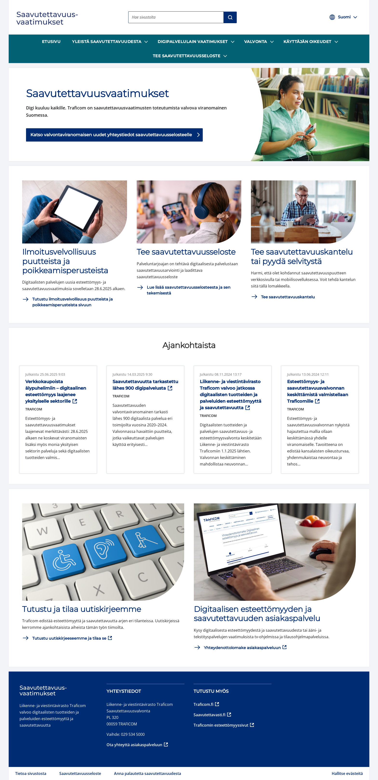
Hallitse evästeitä (347, 773)
